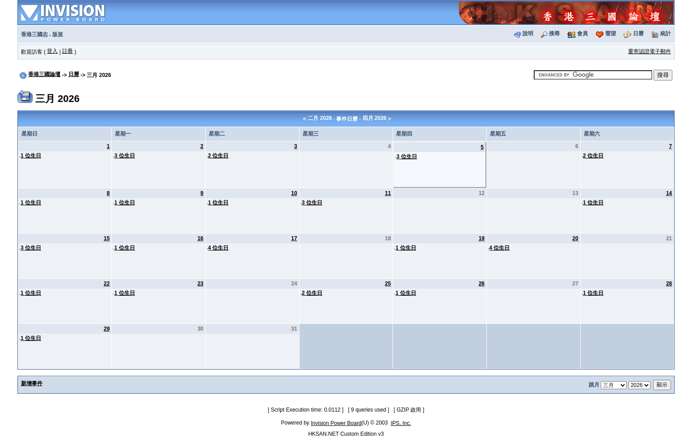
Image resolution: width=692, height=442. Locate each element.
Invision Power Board (336, 423)
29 (107, 329)
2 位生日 (218, 156)
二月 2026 (320, 118)
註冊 (67, 51)
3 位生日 (124, 156)
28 (669, 283)
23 (200, 283)
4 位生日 (218, 248)
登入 (52, 51)
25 (388, 283)
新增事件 (31, 383)
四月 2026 (375, 118)
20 (575, 238)
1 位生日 (31, 156)
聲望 (610, 33)
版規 (57, 34)
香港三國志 (34, 34)
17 (294, 238)
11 (388, 193)
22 (107, 283)
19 (482, 238)
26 (482, 283)
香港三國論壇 (44, 74)
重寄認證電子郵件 (649, 51)
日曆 (638, 33)
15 (107, 238)
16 (200, 238)
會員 (582, 33)
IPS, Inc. (401, 423)
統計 (665, 33)
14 (669, 193)
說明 (528, 33)
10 (294, 193)
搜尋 (554, 33)
